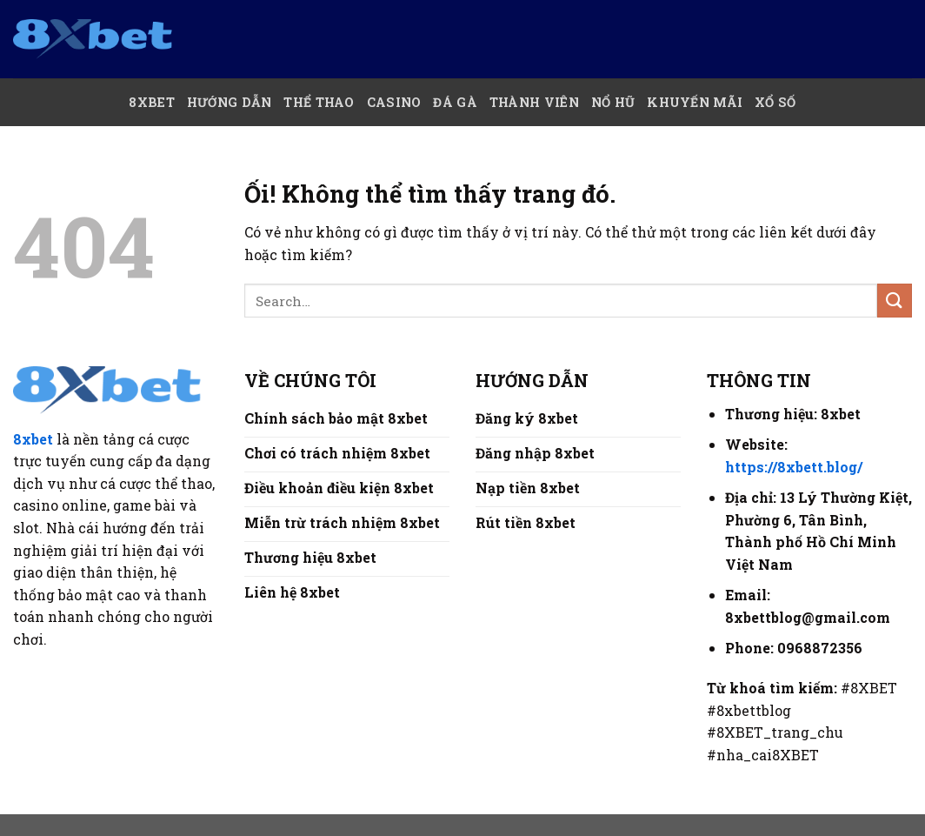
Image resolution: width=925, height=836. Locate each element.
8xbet (33, 439)
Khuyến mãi (694, 102)
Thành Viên (534, 102)
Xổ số (775, 102)
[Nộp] (894, 301)
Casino (394, 102)
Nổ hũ (613, 102)
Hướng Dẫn (229, 102)
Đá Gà (454, 102)
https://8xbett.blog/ (793, 467)
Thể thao (318, 102)
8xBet (151, 102)
